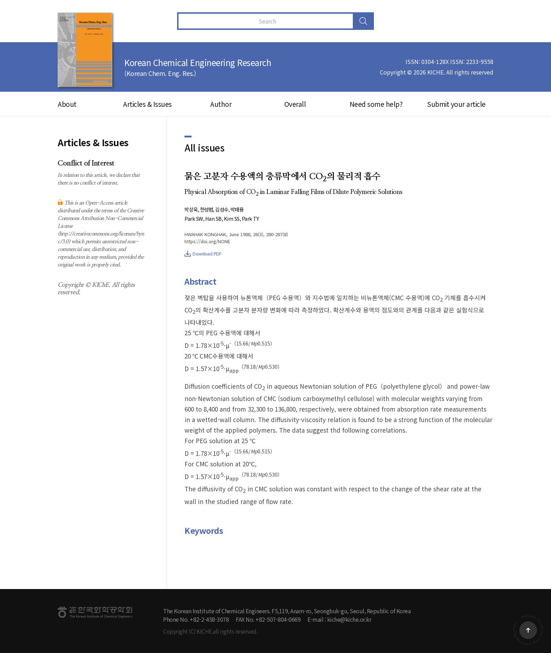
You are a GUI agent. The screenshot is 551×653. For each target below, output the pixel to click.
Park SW (194, 218)
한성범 (208, 209)
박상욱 (191, 209)
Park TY (254, 218)
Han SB (215, 218)
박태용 (241, 209)
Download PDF (202, 253)
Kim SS (234, 218)
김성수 (224, 209)
